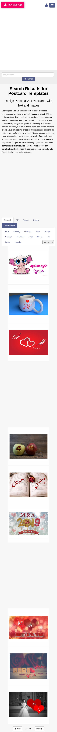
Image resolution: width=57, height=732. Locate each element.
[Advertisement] (28, 39)
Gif (17, 220)
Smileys (47, 231)
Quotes (36, 220)
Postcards (8, 220)
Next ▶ (39, 728)
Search (28, 79)
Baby (38, 231)
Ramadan (18, 242)
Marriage (27, 231)
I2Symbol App (12, 5)
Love (7, 231)
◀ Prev (17, 728)
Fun (48, 236)
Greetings (20, 236)
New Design (9, 225)
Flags (31, 236)
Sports (7, 242)
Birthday (16, 231)
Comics (26, 220)
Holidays (8, 236)
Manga (39, 236)
